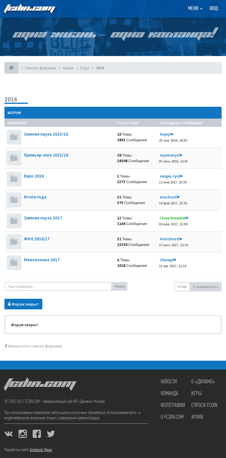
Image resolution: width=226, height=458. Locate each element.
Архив (197, 417)
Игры (196, 394)
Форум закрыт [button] (23, 304)
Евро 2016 (34, 176)
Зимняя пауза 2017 (43, 218)
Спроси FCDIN (204, 405)
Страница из (205, 286)
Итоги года (35, 197)
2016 (10, 99)
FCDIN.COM (29, 9)
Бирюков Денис (41, 450)
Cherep (166, 259)
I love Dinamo (172, 218)
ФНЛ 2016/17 (37, 239)
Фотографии (173, 405)
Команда (169, 394)
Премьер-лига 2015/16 (46, 155)
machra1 (168, 197)
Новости (169, 382)
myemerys (169, 155)
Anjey (165, 134)
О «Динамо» (203, 382)
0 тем (182, 286)
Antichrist (169, 239)
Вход (214, 9)
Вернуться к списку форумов (33, 346)
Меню (195, 9)
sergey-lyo (169, 176)
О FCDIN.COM (172, 417)
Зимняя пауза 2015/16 (46, 134)
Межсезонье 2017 (42, 259)
